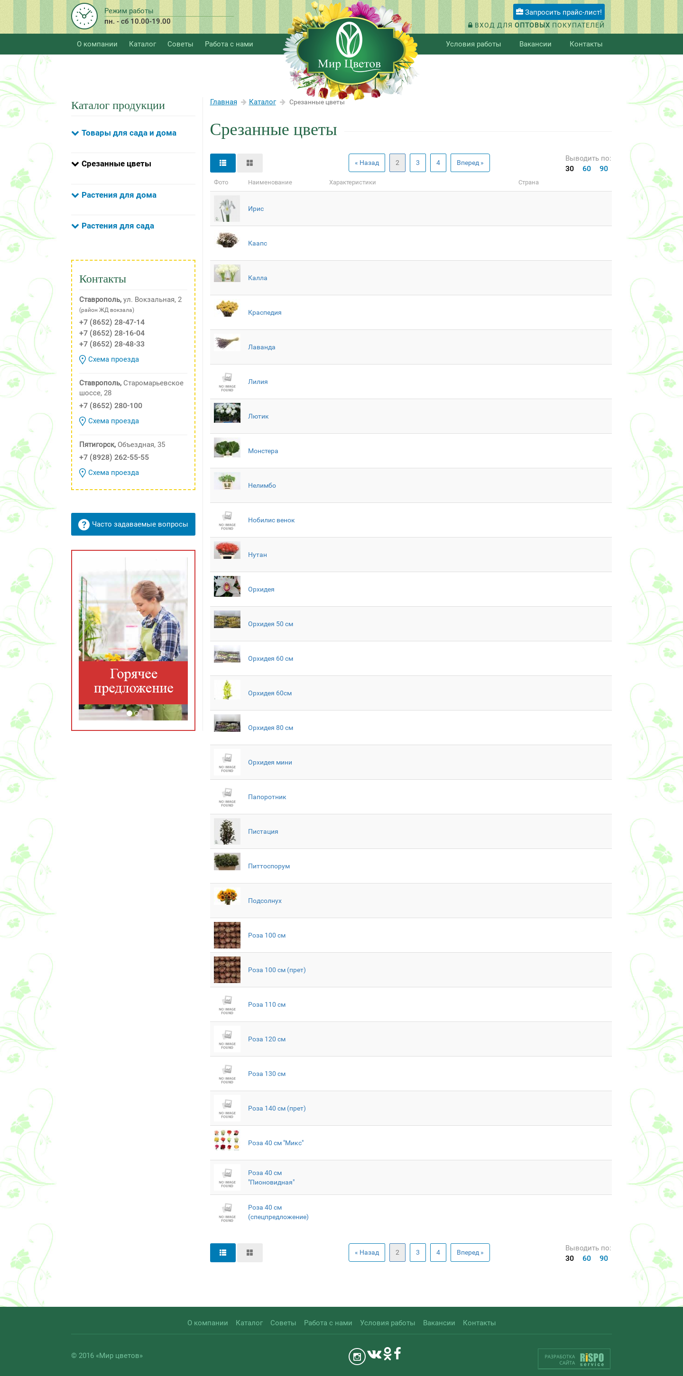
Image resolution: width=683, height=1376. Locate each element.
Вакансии (535, 44)
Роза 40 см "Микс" (276, 1143)
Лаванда (262, 347)
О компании (97, 44)
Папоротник (267, 797)
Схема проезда (109, 360)
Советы (180, 44)
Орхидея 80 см (270, 727)
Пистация (263, 831)
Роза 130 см (267, 1073)
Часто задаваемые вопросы (133, 524)
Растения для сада (118, 225)
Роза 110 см (267, 1004)
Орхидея (261, 589)
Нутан (257, 554)
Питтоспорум (269, 866)
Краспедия (265, 312)
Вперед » (470, 162)
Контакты (586, 44)
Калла (258, 278)
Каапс (257, 243)
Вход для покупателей (536, 25)
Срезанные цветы (116, 163)
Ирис (256, 208)
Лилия (258, 381)
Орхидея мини (270, 762)
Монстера (263, 451)
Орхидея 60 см (270, 658)
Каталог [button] (142, 44)
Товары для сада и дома (129, 132)
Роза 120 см (267, 1039)
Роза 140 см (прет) (277, 1108)
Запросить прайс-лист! (559, 12)
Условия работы (473, 44)
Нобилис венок (271, 520)
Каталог (262, 102)
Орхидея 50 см (270, 624)
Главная (223, 102)
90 (604, 168)
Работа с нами (229, 44)
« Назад (367, 162)
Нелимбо (262, 485)
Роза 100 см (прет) (277, 970)
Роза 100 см (267, 935)
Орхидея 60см (270, 693)
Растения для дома (119, 195)
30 (569, 168)
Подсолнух (265, 900)
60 (586, 168)
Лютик (258, 416)
